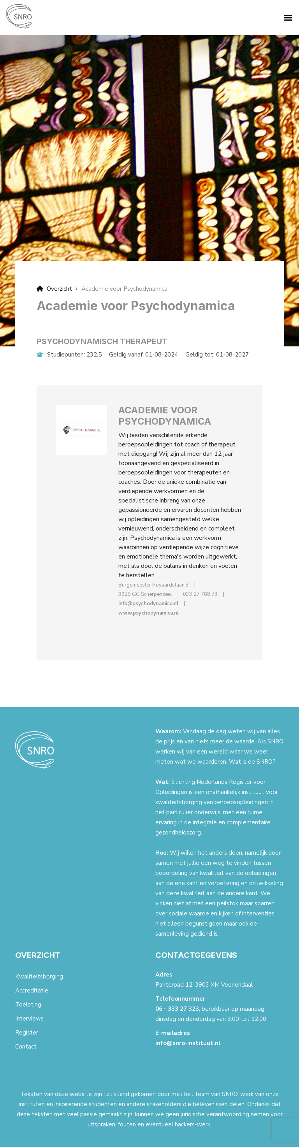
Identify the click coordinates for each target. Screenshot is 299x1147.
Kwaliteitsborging (39, 976)
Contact (26, 1046)
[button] (286, 17)
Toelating (28, 1004)
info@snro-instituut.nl (187, 1043)
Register (26, 1032)
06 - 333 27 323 (177, 1009)
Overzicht (54, 289)
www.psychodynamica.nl (148, 613)
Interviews (29, 1018)
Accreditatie (31, 990)
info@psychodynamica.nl (148, 603)
